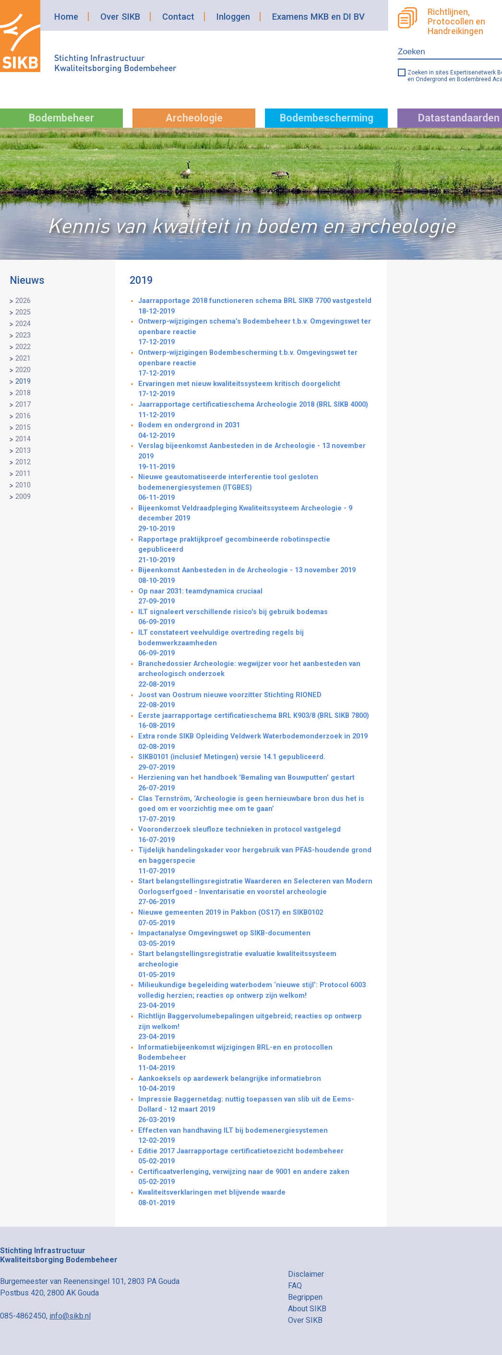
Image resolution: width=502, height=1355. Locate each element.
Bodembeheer (61, 118)
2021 (23, 358)
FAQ (295, 1285)
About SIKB (307, 1308)
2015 (23, 427)
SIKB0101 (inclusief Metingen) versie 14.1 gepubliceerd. (255, 763)
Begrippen (305, 1297)
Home (66, 17)
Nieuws (27, 280)
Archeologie (194, 118)
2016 (23, 416)
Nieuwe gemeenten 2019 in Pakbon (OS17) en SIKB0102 (255, 918)
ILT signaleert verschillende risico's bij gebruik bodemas (255, 618)
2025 (23, 312)
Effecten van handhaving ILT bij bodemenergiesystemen (255, 1136)
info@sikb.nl (70, 1315)
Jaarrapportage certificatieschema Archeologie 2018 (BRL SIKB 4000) (255, 410)
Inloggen (233, 17)
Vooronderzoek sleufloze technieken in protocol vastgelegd (255, 835)
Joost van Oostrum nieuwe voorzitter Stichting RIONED (255, 701)
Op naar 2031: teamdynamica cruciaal (255, 597)
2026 (23, 301)
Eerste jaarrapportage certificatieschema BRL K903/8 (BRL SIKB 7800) (255, 721)
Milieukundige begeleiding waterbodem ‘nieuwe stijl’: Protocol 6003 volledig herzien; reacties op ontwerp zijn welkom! (255, 996)
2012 (23, 462)
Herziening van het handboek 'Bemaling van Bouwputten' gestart (255, 783)
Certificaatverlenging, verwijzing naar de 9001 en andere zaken (255, 1177)
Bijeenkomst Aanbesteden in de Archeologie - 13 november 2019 (255, 576)
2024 (23, 324)
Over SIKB (120, 17)
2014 (23, 439)
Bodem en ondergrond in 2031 (255, 431)
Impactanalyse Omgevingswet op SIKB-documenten (255, 939)
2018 (23, 393)
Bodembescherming (326, 118)
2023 (23, 335)
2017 (23, 404)
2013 (23, 451)
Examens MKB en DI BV (318, 17)
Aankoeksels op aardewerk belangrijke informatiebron (255, 1084)
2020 (23, 370)
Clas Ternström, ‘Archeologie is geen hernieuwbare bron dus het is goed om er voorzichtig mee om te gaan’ (255, 810)
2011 (23, 474)
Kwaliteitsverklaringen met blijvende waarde (255, 1198)
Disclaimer (306, 1274)
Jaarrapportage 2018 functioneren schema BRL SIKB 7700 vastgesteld (255, 306)
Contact (178, 17)
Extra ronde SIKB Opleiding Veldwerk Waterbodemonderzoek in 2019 (255, 742)
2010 (23, 485)
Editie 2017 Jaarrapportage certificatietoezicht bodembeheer (255, 1157)
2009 (23, 497)
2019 (23, 381)
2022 (23, 347)
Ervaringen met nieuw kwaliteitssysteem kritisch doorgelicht (255, 389)
